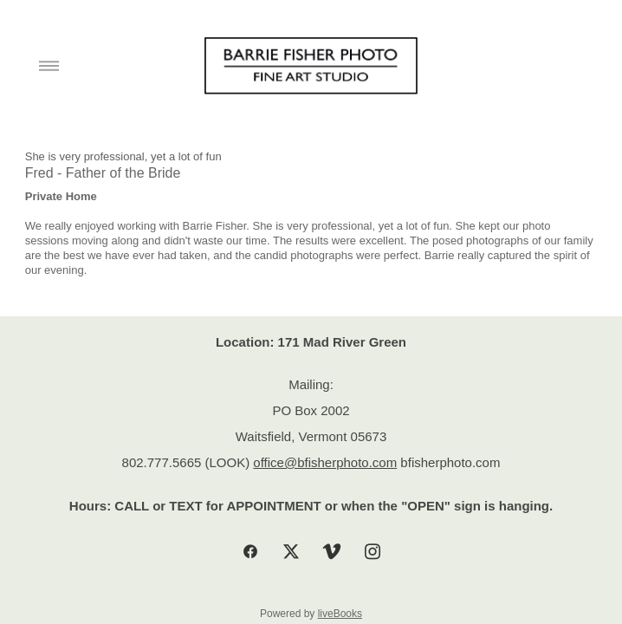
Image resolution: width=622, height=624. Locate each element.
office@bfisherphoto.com (325, 462)
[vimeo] (331, 552)
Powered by (311, 614)
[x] (290, 552)
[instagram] (372, 552)
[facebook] (250, 552)
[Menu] (49, 66)
